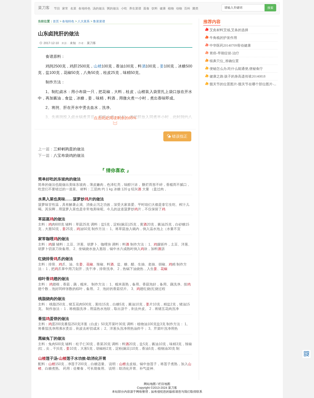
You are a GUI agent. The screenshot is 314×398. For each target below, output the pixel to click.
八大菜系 (84, 21)
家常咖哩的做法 (53, 239)
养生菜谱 (135, 8)
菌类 (195, 8)
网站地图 (150, 384)
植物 (171, 8)
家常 (65, 8)
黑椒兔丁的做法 (51, 338)
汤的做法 (99, 8)
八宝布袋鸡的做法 (69, 155)
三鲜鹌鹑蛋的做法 (69, 149)
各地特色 (84, 8)
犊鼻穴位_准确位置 (224, 60)
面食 (146, 8)
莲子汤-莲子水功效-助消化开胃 (72, 358)
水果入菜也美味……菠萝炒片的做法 (71, 199)
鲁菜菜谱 (99, 21)
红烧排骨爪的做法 (55, 259)
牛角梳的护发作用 (223, 37)
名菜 (73, 8)
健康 (163, 8)
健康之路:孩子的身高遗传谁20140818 (237, 76)
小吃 (124, 8)
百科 (187, 8)
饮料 (155, 8)
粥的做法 (113, 8)
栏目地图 (164, 384)
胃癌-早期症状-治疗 (224, 53)
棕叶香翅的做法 (53, 279)
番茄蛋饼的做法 (53, 319)
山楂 (97, 66)
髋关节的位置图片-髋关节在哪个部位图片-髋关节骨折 (243, 84)
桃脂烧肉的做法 (51, 299)
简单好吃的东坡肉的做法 (59, 179)
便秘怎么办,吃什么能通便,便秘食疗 (236, 68)
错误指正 (177, 136)
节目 (57, 8)
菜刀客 (44, 8)
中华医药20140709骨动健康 (230, 45)
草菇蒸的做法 (51, 219)
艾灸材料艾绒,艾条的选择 (229, 29)
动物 (179, 8)
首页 (56, 21)
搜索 (270, 7)
